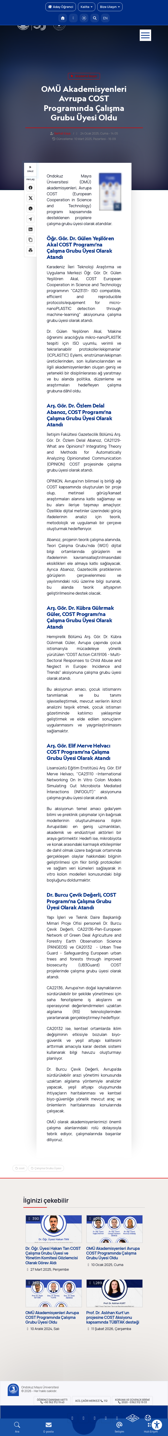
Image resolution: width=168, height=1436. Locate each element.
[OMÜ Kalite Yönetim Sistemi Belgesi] (132, 1418)
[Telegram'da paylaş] (30, 219)
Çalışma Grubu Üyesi (47, 1168)
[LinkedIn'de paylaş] (30, 229)
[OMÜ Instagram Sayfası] (95, 1418)
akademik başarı (84, 76)
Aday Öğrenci (60, 6)
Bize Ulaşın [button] (110, 6)
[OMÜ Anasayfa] (62, 18)
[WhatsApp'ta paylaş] (30, 208)
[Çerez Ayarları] (148, 1418)
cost (22, 1168)
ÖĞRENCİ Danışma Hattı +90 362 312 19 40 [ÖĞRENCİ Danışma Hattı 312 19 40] (52, 1401)
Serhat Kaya (62, 133)
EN (105, 18)
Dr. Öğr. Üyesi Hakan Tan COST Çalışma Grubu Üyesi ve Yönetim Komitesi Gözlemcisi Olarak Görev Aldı (53, 1255)
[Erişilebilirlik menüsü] (157, 1425)
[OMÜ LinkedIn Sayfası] (84, 1418)
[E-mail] (48, 1427)
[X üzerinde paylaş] (30, 198)
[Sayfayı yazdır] (30, 250)
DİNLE (30, 169)
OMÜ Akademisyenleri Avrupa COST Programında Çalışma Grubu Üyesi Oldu (113, 1253)
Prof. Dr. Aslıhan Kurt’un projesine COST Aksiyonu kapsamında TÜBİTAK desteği (112, 1317)
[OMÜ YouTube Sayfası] (72, 1418)
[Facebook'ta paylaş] (30, 187)
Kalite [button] (87, 6)
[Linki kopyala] (30, 240)
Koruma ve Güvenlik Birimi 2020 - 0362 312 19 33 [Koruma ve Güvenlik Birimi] (132, 1401)
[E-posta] (73, 18)
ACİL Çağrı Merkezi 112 (91, 1400)
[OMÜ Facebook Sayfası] (117, 1418)
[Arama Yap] (94, 18)
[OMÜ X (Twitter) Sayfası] (106, 1418)
